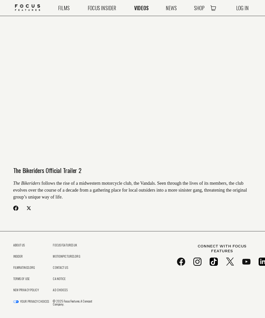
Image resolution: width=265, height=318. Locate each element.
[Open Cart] (213, 8)
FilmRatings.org (24, 267)
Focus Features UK (65, 245)
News (171, 8)
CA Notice (59, 278)
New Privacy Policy (26, 290)
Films (64, 8)
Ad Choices (60, 290)
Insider (18, 256)
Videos (141, 8)
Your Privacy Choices (34, 301)
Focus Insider (102, 8)
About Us (19, 245)
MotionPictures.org (66, 256)
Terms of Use (21, 278)
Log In (242, 8)
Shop (199, 8)
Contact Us (60, 267)
